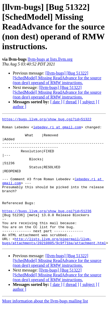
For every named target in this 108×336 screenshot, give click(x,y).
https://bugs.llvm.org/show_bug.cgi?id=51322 (46, 119)
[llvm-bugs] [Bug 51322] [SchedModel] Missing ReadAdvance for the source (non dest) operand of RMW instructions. (57, 78)
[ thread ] (71, 102)
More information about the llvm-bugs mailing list (45, 326)
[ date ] (56, 102)
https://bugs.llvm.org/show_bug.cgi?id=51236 (46, 230)
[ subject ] (88, 102)
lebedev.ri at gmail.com (57, 129)
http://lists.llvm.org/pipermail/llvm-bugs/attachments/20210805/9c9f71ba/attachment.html (54, 266)
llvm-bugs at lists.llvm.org (50, 59)
